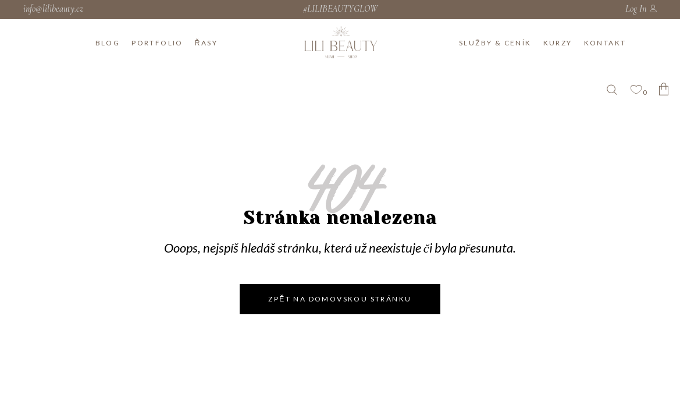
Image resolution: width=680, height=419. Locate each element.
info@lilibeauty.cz (53, 9)
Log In (635, 9)
